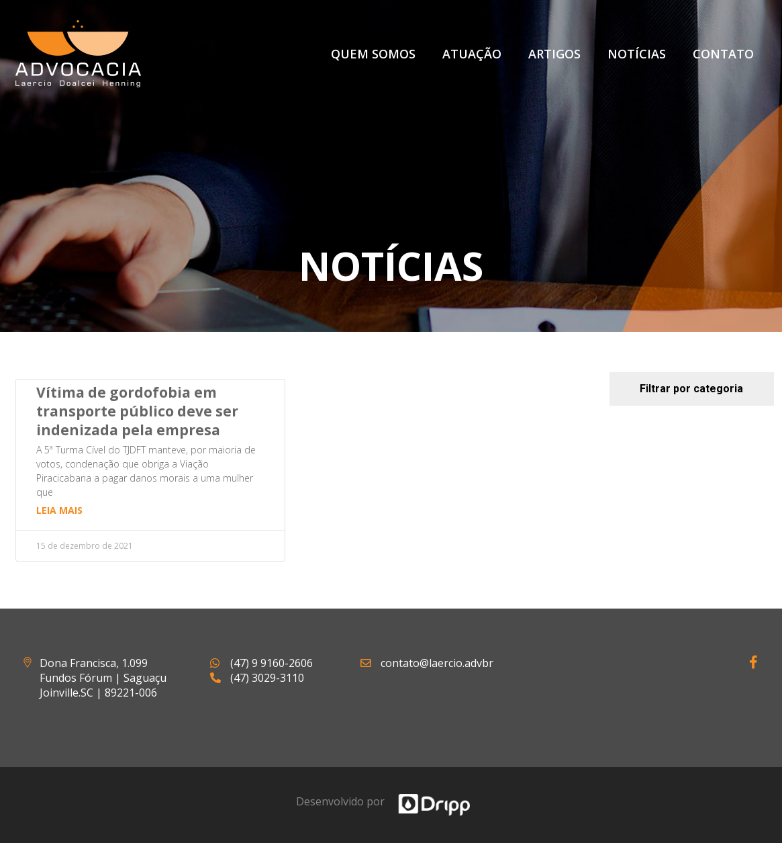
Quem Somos (373, 54)
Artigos (554, 54)
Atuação (471, 54)
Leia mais (59, 510)
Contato (723, 54)
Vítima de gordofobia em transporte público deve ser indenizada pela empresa (137, 411)
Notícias (636, 54)
